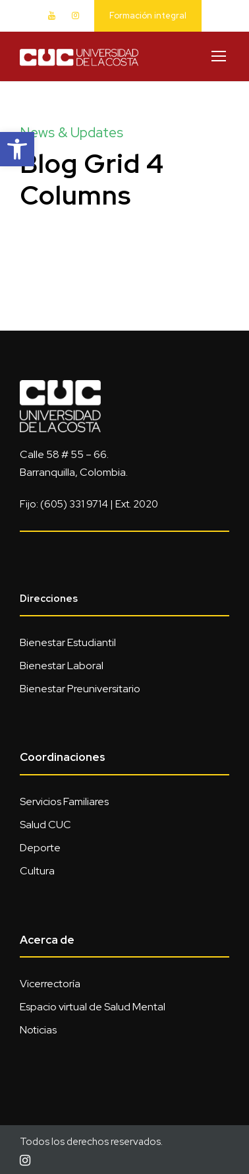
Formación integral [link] (147, 15)
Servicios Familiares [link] (64, 801)
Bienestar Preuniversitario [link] (80, 689)
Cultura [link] (37, 871)
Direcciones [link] (49, 598)
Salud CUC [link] (45, 825)
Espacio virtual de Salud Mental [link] (92, 1007)
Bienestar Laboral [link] (61, 665)
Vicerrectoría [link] (50, 984)
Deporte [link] (40, 848)
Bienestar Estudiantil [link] (68, 642)
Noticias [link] (38, 1030)
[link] (17, 149)
